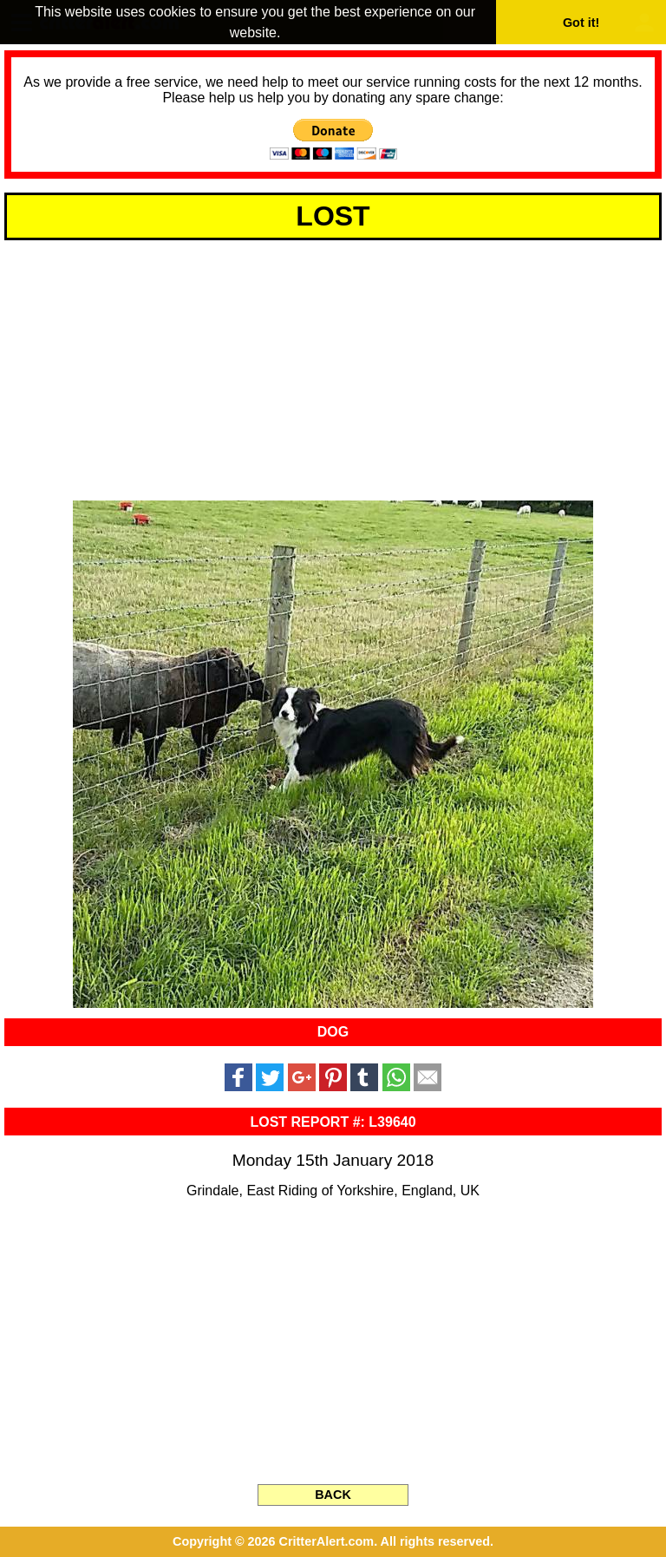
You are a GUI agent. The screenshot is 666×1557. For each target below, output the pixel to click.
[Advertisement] (333, 367)
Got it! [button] (581, 22)
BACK (333, 1494)
